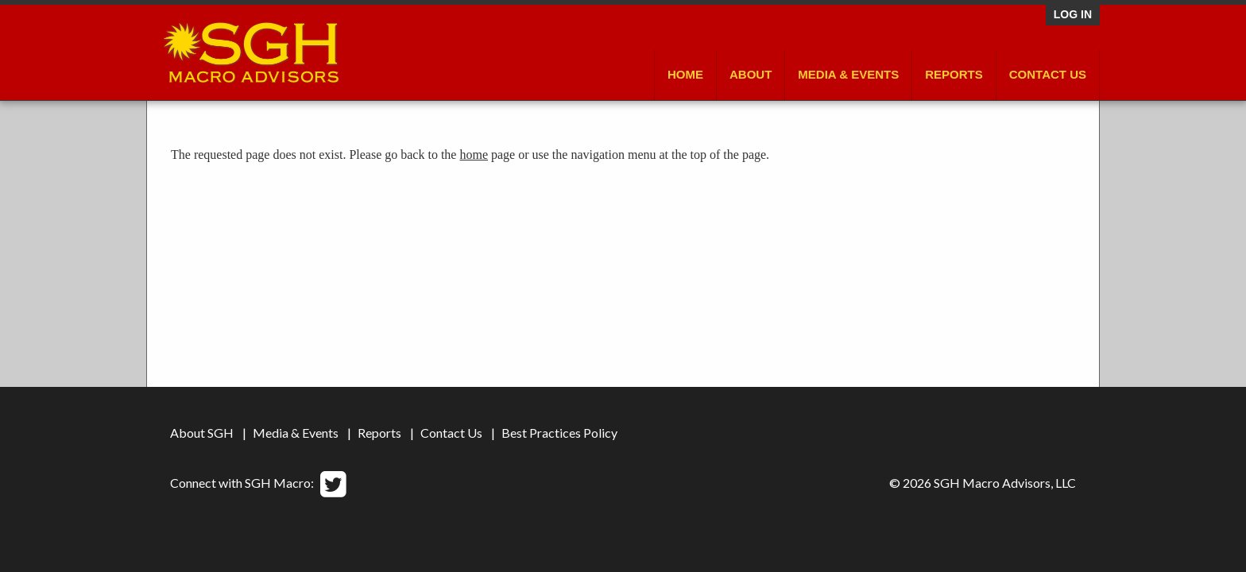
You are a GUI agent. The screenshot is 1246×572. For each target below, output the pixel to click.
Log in (1073, 14)
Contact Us (1047, 74)
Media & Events (848, 74)
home (473, 154)
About (750, 74)
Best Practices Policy (559, 432)
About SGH (202, 432)
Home (685, 74)
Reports (954, 74)
